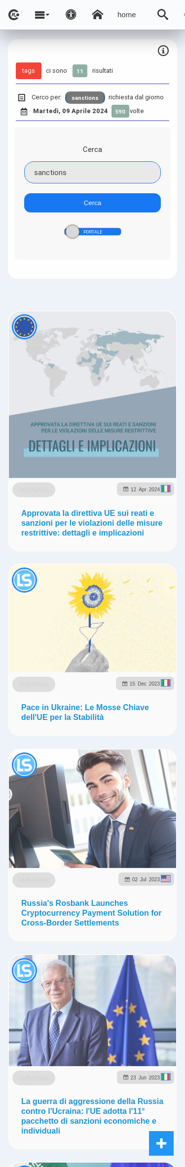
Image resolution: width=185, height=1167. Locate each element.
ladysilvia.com (120, 739)
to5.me (138, 781)
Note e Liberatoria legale (116, 897)
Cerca (92, 149)
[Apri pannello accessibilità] (71, 15)
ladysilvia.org (144, 760)
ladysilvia (82, 438)
